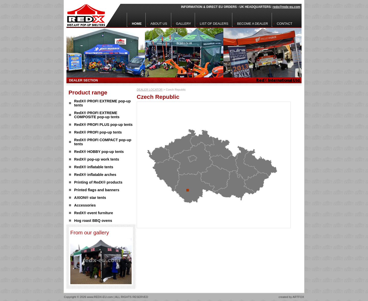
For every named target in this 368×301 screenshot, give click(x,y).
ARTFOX (298, 296)
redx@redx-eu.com (286, 7)
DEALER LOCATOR (150, 89)
